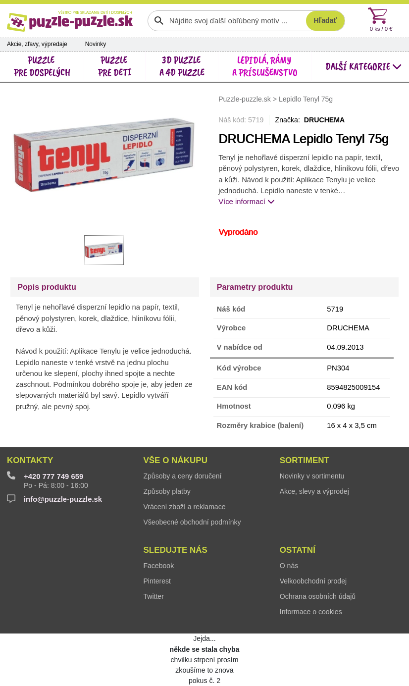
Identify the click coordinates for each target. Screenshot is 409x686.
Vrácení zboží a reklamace (184, 507)
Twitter (153, 596)
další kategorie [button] (363, 66)
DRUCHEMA (324, 120)
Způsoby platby (166, 491)
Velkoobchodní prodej (313, 581)
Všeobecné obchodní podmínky (192, 522)
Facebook (158, 566)
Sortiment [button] (304, 460)
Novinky (95, 44)
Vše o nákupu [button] (175, 460)
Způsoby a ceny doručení (182, 476)
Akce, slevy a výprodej (314, 491)
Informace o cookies (311, 612)
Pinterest (157, 581)
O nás (289, 566)
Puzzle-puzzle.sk (245, 99)
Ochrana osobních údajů (318, 596)
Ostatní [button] (297, 550)
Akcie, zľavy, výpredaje (37, 44)
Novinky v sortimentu (312, 476)
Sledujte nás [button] (175, 550)
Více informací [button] (246, 202)
